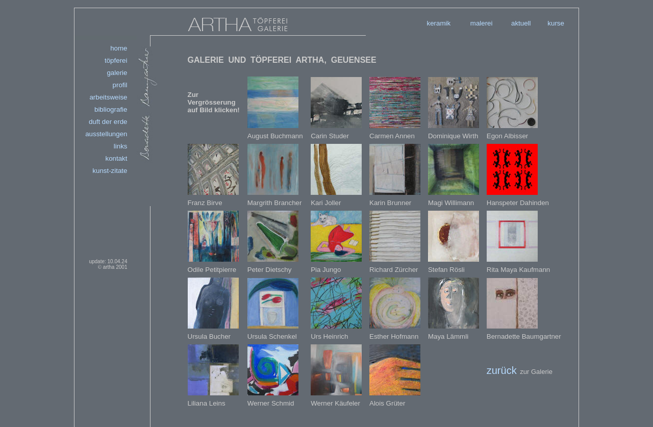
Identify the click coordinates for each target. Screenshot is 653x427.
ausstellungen (106, 134)
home (118, 48)
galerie (117, 73)
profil (120, 85)
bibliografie (110, 109)
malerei (481, 23)
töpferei (116, 60)
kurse (555, 23)
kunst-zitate (109, 170)
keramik (439, 23)
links (121, 146)
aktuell (521, 23)
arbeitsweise (108, 97)
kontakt (116, 158)
